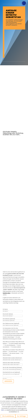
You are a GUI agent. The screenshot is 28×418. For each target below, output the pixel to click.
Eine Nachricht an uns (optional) (11, 372)
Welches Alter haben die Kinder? (11, 362)
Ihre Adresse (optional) (9, 318)
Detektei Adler (6, 293)
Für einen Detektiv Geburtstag (17, 343)
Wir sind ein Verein (14, 353)
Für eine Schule (13, 351)
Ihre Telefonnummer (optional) (11, 323)
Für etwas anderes (16, 347)
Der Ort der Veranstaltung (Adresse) (12, 367)
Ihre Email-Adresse (8, 314)
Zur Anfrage (21, 416)
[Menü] (24, 3)
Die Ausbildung (8, 416)
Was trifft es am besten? (9, 341)
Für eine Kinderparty (10, 345)
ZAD (2, 410)
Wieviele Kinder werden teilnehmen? (12, 358)
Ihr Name (5, 309)
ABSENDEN (8, 381)
